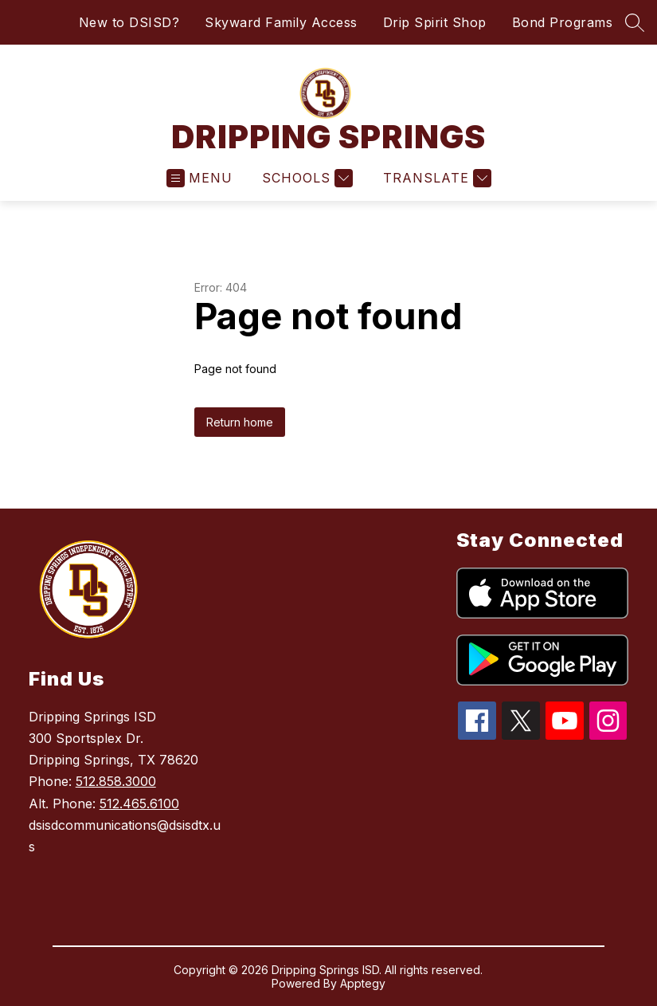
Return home (239, 422)
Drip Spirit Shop (435, 22)
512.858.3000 (116, 781)
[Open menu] (199, 178)
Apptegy (362, 983)
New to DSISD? (129, 22)
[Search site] (634, 22)
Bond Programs (562, 22)
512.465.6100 (139, 803)
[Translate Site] (435, 178)
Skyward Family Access (281, 22)
